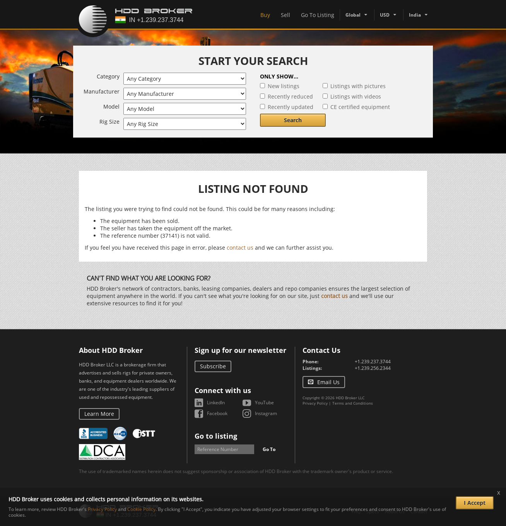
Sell (285, 15)
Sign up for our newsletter (240, 350)
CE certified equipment (360, 107)
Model (111, 106)
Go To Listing (317, 15)
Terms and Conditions (352, 403)
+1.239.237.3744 (373, 361)
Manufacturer (102, 91)
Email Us (328, 382)
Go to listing (216, 436)
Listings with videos (355, 96)
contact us (240, 247)
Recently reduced (290, 96)
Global (353, 15)
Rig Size (109, 121)
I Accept (474, 502)
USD (385, 15)
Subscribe (213, 366)
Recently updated (290, 107)
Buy (265, 15)
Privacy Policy (315, 403)
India (415, 15)
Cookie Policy (141, 509)
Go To (269, 449)
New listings (283, 86)
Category (108, 76)
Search (293, 120)
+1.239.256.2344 (373, 368)
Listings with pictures (358, 86)
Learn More (99, 413)
